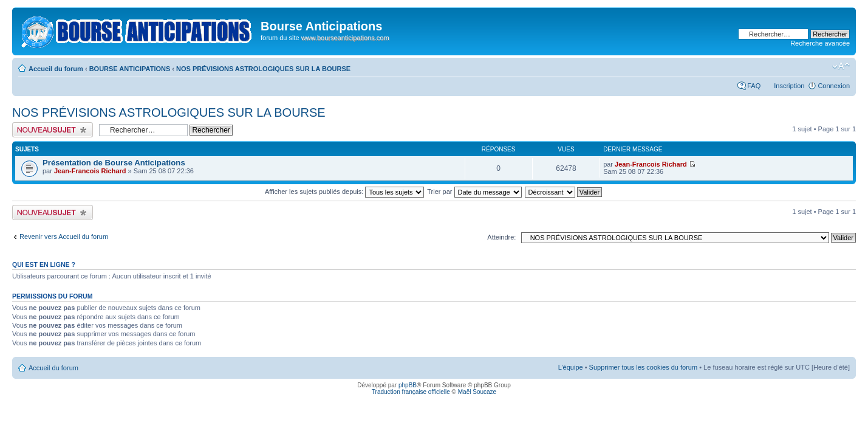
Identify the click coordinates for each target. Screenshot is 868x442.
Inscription (789, 85)
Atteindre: (501, 237)
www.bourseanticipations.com (345, 37)
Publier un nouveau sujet (52, 129)
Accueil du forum (56, 68)
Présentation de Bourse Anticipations (114, 162)
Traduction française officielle (411, 391)
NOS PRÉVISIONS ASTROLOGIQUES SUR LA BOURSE (263, 68)
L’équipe (570, 367)
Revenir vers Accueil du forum (63, 236)
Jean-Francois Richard (90, 170)
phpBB (407, 385)
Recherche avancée (820, 43)
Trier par (474, 191)
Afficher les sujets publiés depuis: (345, 191)
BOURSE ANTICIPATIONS (130, 68)
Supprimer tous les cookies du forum (643, 367)
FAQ (753, 85)
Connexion (834, 85)
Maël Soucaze (477, 391)
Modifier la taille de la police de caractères (841, 66)
